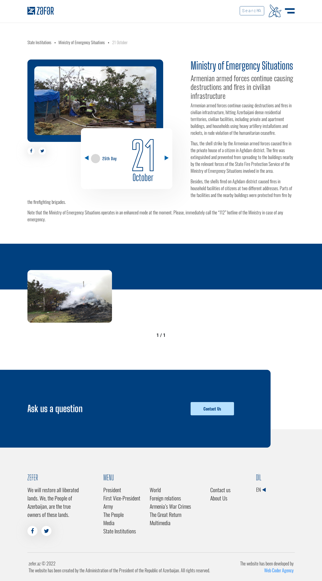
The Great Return (165, 514)
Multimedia (160, 523)
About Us (218, 498)
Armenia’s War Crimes (170, 506)
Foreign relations (165, 498)
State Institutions (39, 42)
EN (261, 489)
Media (108, 523)
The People (113, 514)
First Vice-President (121, 498)
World (155, 490)
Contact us (220, 490)
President (112, 490)
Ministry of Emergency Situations (82, 42)
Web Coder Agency (279, 570)
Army (108, 506)
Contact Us (212, 409)
